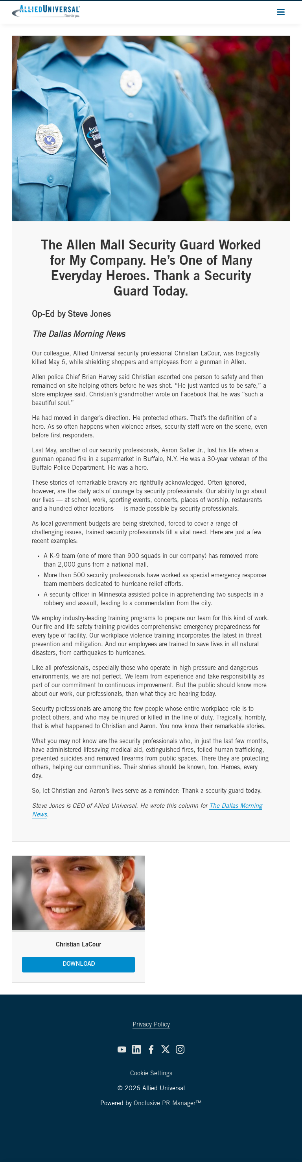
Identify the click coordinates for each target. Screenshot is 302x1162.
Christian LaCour (78, 945)
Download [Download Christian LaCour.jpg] (79, 964)
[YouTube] (122, 1049)
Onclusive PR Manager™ (168, 1104)
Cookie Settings (151, 1074)
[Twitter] (165, 1049)
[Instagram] (180, 1049)
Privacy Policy (151, 1025)
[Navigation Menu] (281, 12)
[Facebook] (151, 1049)
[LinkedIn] (136, 1049)
